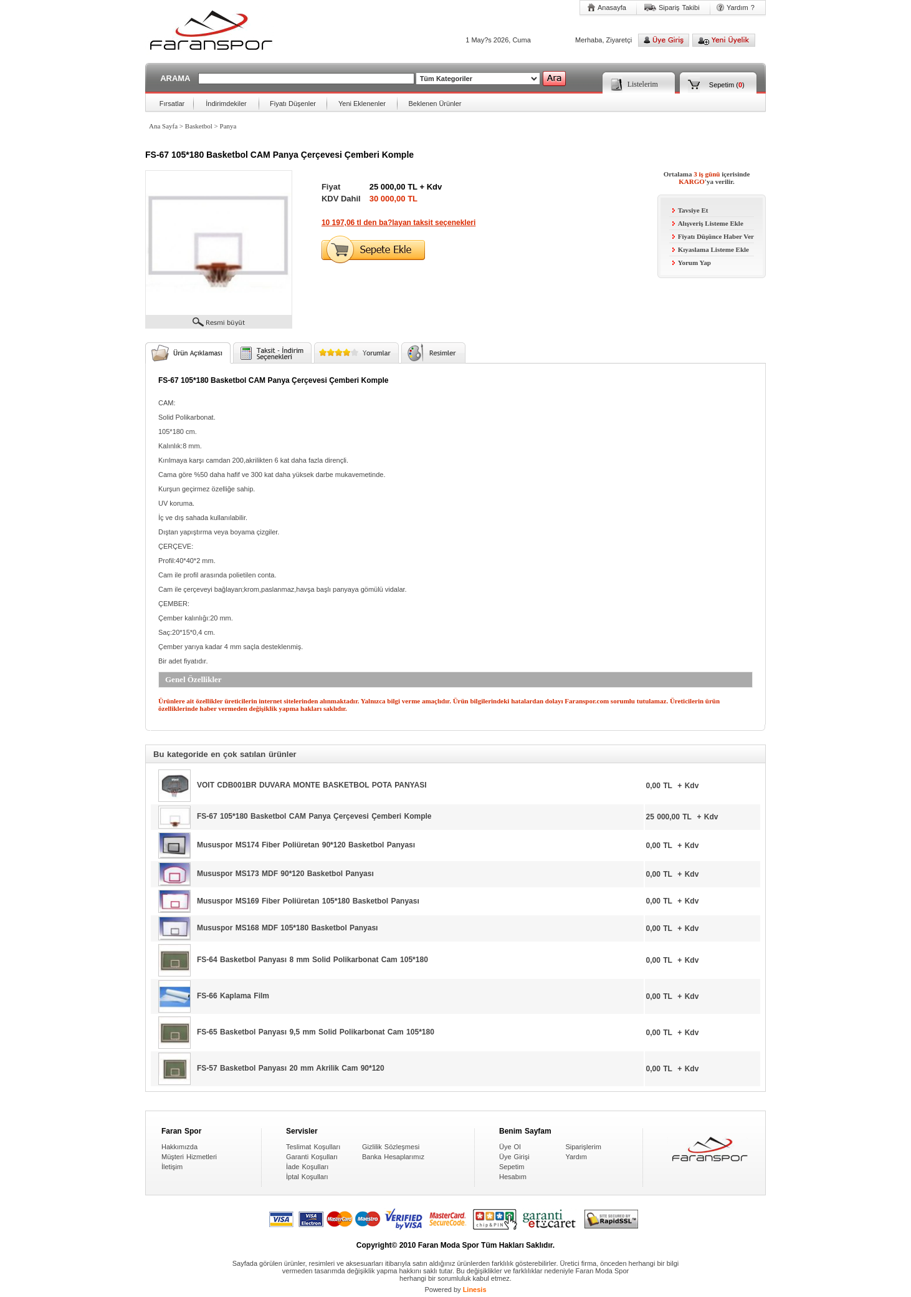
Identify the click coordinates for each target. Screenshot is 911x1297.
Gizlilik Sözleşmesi (390, 1146)
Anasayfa (612, 7)
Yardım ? (741, 7)
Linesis (475, 1289)
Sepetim (721, 85)
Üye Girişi (514, 1156)
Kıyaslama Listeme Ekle (710, 249)
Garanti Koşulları (312, 1156)
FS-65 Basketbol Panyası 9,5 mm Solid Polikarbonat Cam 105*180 (315, 1032)
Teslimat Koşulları (313, 1146)
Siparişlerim (583, 1146)
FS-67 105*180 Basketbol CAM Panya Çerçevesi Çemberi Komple (314, 816)
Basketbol (198, 126)
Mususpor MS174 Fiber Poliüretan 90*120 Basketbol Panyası (306, 845)
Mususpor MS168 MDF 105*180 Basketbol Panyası (287, 927)
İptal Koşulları (307, 1176)
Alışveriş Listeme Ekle (707, 223)
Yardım (576, 1156)
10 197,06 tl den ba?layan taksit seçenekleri (398, 222)
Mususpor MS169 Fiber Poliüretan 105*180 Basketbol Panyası (308, 900)
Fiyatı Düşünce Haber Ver (713, 236)
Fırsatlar (172, 103)
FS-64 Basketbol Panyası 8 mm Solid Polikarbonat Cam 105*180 (312, 959)
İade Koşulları (307, 1166)
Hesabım (513, 1176)
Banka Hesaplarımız (393, 1156)
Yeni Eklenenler (362, 103)
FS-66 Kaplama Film (233, 995)
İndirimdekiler (226, 103)
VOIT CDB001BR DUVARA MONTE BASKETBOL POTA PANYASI (311, 785)
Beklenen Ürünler (435, 103)
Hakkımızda (179, 1146)
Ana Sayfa (163, 126)
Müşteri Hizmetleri (189, 1156)
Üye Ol (510, 1146)
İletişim (172, 1166)
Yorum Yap (691, 262)
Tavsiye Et (690, 210)
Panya (228, 126)
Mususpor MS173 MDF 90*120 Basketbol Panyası (285, 873)
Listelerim (642, 84)
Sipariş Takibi (679, 7)
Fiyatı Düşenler (293, 103)
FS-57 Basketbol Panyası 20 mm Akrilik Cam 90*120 (290, 1068)
